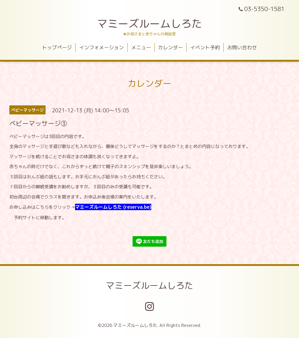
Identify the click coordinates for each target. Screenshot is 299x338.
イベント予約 (205, 47)
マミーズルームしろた (149, 23)
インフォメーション (101, 47)
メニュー (141, 47)
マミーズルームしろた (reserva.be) (113, 207)
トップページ (57, 47)
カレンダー (170, 47)
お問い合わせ (242, 47)
